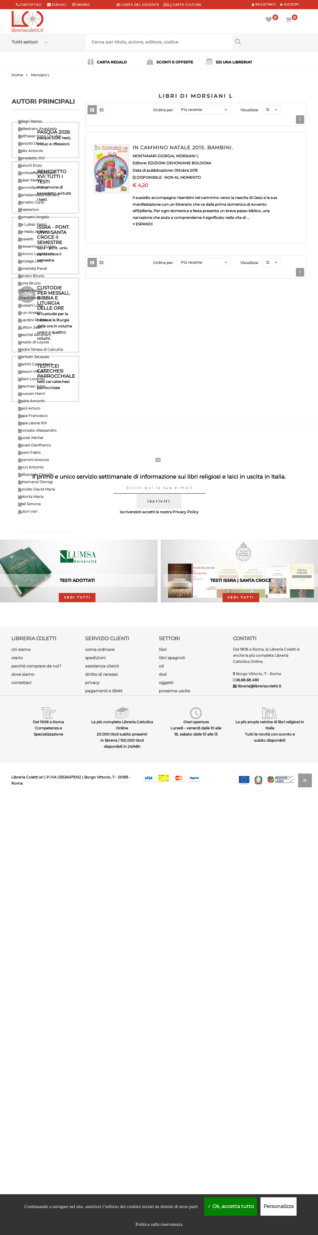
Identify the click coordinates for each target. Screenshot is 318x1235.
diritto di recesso (101, 1112)
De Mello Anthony (34, 231)
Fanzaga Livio (30, 261)
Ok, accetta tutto (230, 1206)
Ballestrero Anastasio (37, 128)
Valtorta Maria (30, 496)
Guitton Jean (30, 327)
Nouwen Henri (31, 393)
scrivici (59, 5)
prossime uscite (174, 1128)
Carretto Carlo (31, 202)
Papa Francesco (33, 415)
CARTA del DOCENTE (138, 5)
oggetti (166, 1120)
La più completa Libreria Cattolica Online (122, 1162)
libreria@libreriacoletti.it (259, 1124)
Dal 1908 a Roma (48, 1159)
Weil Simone (29, 504)
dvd (162, 1112)
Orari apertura (196, 1159)
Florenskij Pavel (32, 268)
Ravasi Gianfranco (34, 445)
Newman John (31, 386)
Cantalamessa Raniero (38, 195)
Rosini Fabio (29, 452)
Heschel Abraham (34, 334)
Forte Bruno (29, 283)
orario (83, 5)
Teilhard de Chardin (36, 474)
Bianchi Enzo (30, 165)
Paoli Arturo (29, 408)
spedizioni (95, 1095)
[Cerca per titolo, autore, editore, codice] (269, 41)
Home (17, 75)
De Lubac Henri (32, 224)
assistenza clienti (102, 1103)
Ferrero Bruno (31, 275)
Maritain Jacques (33, 356)
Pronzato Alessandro (37, 430)
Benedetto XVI (31, 158)
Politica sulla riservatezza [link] (159, 1224)
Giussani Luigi (30, 305)
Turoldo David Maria (36, 489)
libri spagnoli (172, 1095)
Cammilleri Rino (33, 187)
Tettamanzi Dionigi (35, 482)
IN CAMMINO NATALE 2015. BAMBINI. (183, 148)
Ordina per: (163, 110)
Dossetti (25, 239)
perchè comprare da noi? (36, 1103)
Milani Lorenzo (31, 379)
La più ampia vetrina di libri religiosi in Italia (269, 1162)
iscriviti (159, 939)
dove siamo (22, 1112)
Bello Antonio (30, 150)
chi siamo (21, 1087)
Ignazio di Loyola (33, 342)
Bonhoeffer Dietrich (36, 172)
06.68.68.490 (247, 1117)
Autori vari (27, 511)
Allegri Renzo (30, 121)
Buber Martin (30, 180)
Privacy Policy (186, 949)
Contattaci (31, 5)
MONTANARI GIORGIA (153, 156)
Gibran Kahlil (29, 290)
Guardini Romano (34, 320)
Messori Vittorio (32, 371)
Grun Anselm (30, 312)
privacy (92, 1120)
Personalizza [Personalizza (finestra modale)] (279, 1206)
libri (163, 1087)
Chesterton (28, 209)
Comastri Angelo (33, 217)
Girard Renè (29, 298)
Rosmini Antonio (33, 459)
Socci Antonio (31, 467)
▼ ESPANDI (143, 224)
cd (161, 1103)
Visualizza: (249, 110)
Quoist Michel (30, 437)
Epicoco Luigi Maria (36, 253)
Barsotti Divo (30, 143)
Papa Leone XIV (32, 423)
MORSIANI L (187, 156)
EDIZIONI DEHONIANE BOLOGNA (179, 163)
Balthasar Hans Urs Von (39, 136)
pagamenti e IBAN (103, 1128)
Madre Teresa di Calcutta (40, 349)
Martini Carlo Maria (35, 364)
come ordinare (99, 1087)
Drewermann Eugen (37, 246)
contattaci (21, 1120)
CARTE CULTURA (182, 5)
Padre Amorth (31, 401)
